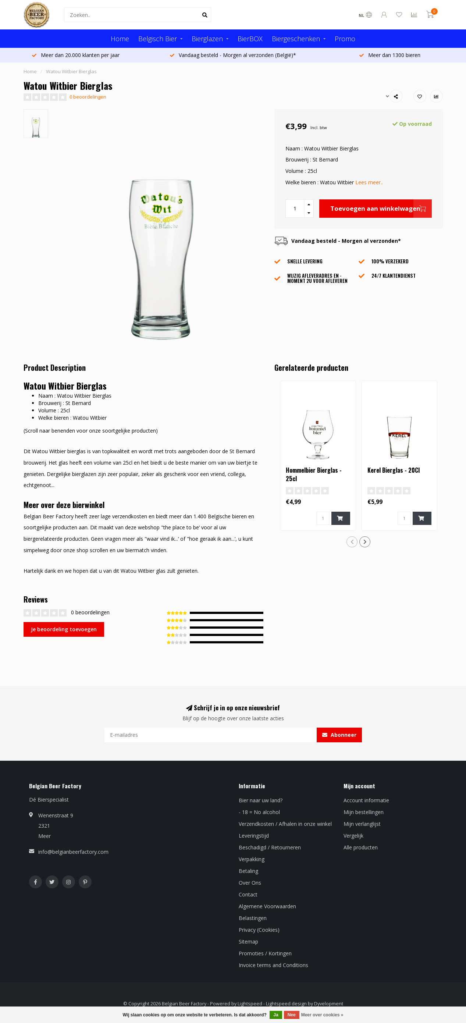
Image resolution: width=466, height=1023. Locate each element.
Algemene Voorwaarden (267, 906)
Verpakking (251, 859)
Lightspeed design (286, 1004)
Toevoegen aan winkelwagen (380, 208)
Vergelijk (353, 835)
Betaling (248, 870)
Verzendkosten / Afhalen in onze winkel (285, 823)
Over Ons (250, 882)
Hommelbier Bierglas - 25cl (314, 474)
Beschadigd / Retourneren (270, 847)
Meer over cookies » (322, 1014)
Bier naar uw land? (260, 800)
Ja (275, 1014)
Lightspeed (250, 1004)
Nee (292, 1014)
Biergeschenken (296, 38)
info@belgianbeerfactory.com (73, 851)
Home (120, 38)
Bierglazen (207, 38)
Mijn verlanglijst (362, 823)
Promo (345, 38)
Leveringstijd (254, 835)
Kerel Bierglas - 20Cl (393, 470)
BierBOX (250, 38)
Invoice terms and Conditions (273, 965)
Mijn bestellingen (364, 812)
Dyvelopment (328, 1004)
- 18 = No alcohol (259, 812)
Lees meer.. (369, 182)
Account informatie (366, 800)
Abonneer (339, 734)
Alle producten (361, 847)
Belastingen (253, 917)
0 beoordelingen (88, 97)
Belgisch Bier (157, 38)
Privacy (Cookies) (259, 929)
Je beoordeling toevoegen (64, 629)
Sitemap (248, 941)
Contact (248, 894)
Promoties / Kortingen (265, 953)
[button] (351, 541)
